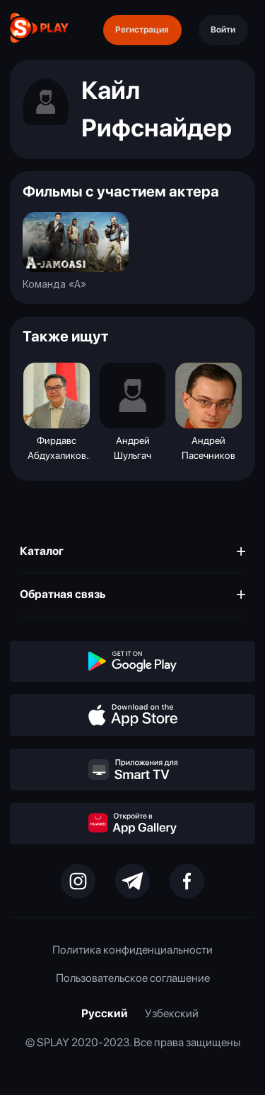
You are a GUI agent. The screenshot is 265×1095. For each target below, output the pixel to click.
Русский (104, 1013)
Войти (223, 29)
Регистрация (142, 29)
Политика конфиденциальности (132, 949)
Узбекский (172, 1013)
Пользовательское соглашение (133, 978)
